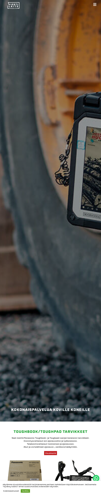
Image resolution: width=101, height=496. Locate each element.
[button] (96, 478)
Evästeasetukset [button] (11, 491)
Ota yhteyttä (50, 453)
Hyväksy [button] (25, 491)
